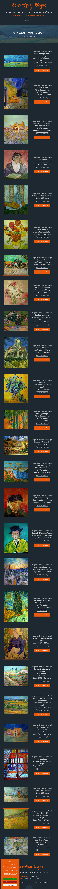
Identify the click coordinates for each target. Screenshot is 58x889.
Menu (26, 21)
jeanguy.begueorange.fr (35, 15)
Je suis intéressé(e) (42, 70)
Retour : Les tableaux (29, 36)
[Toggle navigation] (32, 20)
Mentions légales (43, 882)
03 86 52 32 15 (18, 15)
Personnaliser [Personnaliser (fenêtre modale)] (10, 885)
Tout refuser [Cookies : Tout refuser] (10, 882)
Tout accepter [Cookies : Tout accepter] (10, 878)
